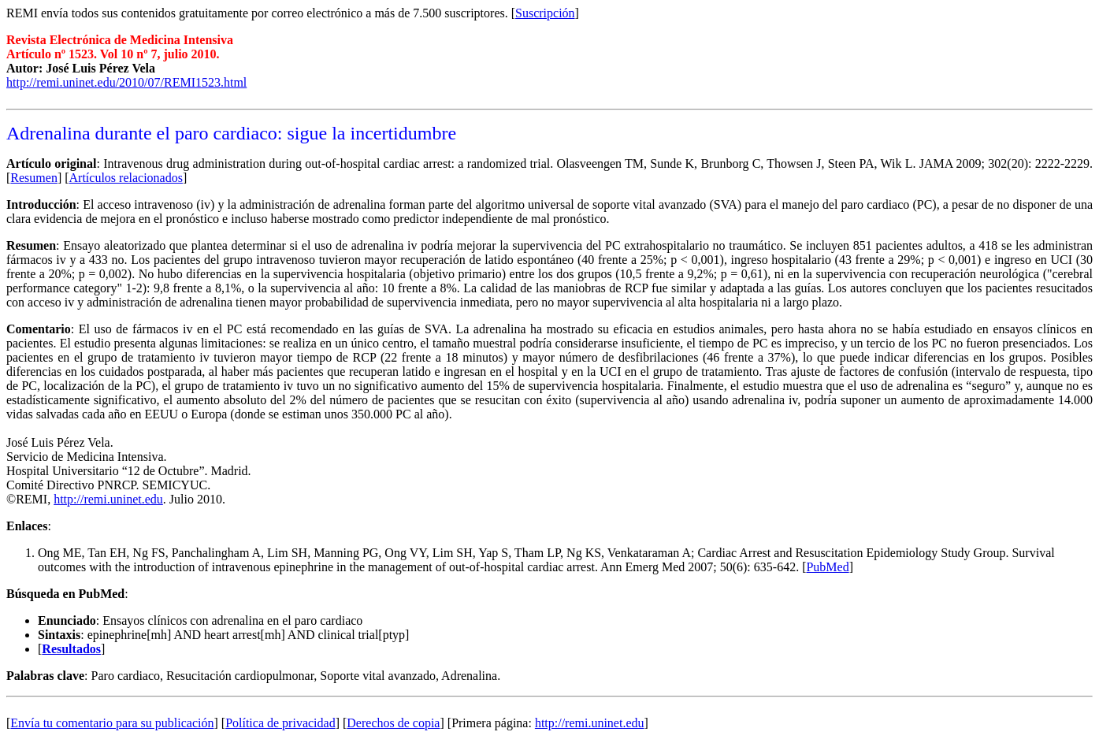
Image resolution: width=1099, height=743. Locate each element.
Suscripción (545, 13)
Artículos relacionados (126, 177)
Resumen (34, 177)
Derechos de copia (393, 723)
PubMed (827, 567)
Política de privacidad (280, 723)
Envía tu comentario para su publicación (111, 723)
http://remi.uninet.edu (108, 499)
